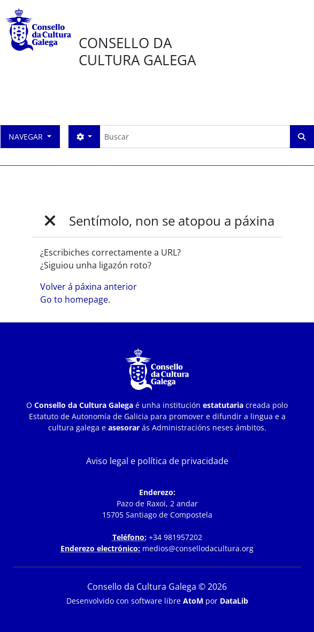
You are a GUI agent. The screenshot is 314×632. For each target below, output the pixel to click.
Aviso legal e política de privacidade (157, 461)
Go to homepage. (75, 299)
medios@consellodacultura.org (198, 548)
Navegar (27, 137)
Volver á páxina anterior (88, 286)
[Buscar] (194, 136)
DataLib (234, 601)
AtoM (193, 601)
